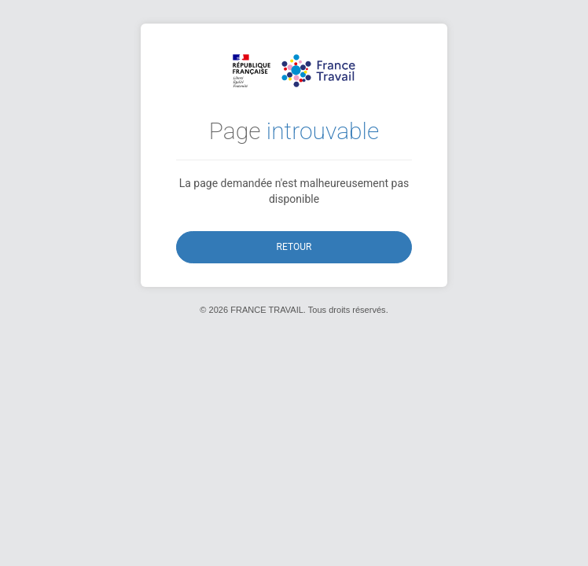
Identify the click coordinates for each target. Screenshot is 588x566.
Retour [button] (294, 246)
